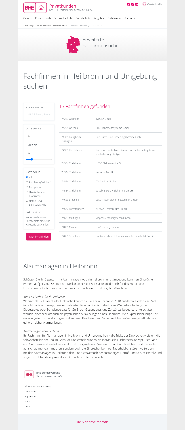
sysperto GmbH (104, 172)
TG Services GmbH (106, 181)
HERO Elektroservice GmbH (111, 163)
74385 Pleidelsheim (72, 150)
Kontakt (28, 401)
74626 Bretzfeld (70, 199)
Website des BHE (152, 4)
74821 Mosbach (70, 227)
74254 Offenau (69, 128)
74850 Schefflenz (70, 236)
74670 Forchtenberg (72, 209)
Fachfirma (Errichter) (40, 182)
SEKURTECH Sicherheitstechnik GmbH (117, 199)
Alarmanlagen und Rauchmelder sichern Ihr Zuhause (46, 25)
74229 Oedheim (70, 118)
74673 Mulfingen (70, 218)
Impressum (30, 396)
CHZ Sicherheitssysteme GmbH (113, 128)
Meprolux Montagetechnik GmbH (114, 218)
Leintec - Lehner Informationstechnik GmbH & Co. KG (125, 236)
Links (27, 406)
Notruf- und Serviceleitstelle (37, 202)
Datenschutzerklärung (39, 386)
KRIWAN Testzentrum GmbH (111, 209)
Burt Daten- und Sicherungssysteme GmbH (119, 137)
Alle (31, 177)
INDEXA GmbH (104, 118)
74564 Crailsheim (71, 163)
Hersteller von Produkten (36, 194)
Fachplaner (35, 187)
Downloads (30, 391)
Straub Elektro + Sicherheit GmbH (114, 190)
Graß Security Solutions (108, 227)
